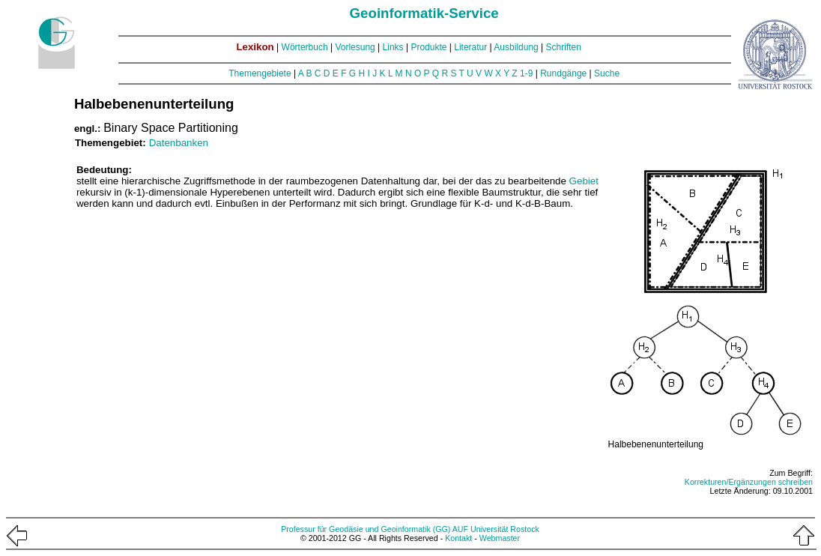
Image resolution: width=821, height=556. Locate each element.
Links (393, 47)
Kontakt (458, 538)
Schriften (563, 47)
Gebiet (584, 181)
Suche (606, 73)
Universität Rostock (504, 529)
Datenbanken (178, 142)
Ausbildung (516, 47)
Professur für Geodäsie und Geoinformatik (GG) (365, 529)
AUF (460, 529)
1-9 (526, 73)
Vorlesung (355, 47)
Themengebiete (259, 73)
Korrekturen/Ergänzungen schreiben (749, 481)
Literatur (470, 47)
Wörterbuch (305, 47)
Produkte (428, 47)
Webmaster (499, 538)
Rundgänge (563, 73)
